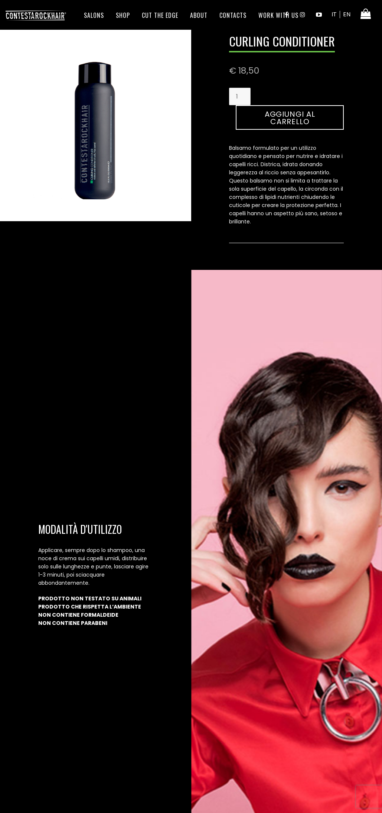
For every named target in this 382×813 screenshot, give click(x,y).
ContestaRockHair (36, 15)
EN (346, 14)
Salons (94, 15)
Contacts (232, 15)
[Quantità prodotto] (240, 96)
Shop (123, 15)
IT (334, 14)
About (199, 15)
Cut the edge (160, 15)
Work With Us (278, 15)
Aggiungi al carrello (290, 118)
